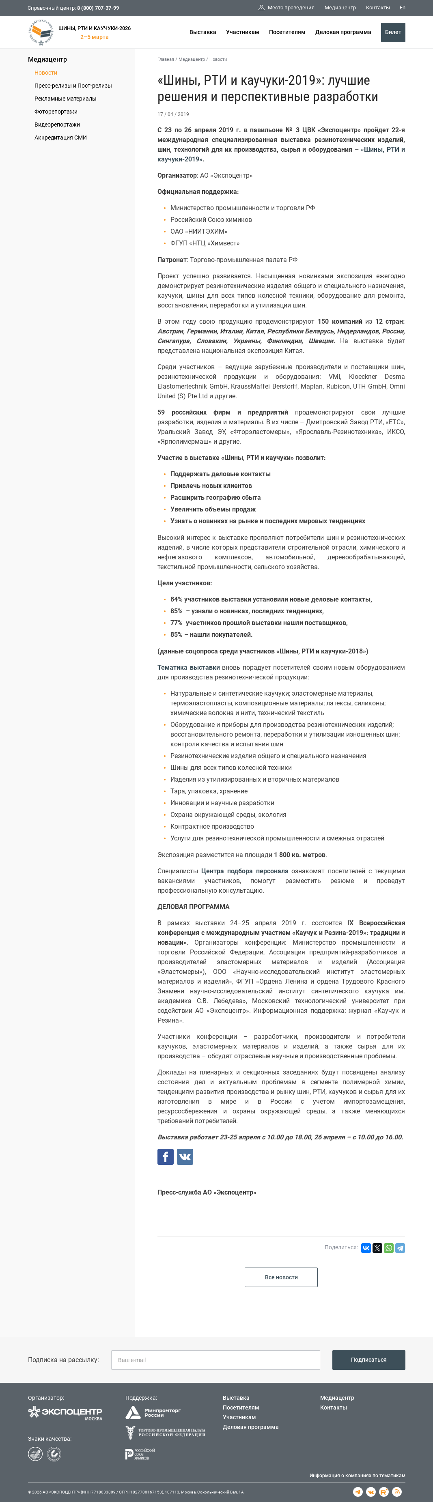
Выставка (203, 32)
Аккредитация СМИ (60, 137)
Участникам (242, 32)
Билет (393, 32)
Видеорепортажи (57, 124)
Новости (45, 72)
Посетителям (287, 32)
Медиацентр (47, 59)
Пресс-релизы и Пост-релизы (73, 85)
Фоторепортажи (56, 111)
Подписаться (369, 1359)
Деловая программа (343, 32)
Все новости (281, 1277)
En (402, 7)
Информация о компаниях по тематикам (357, 1475)
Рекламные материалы (65, 98)
